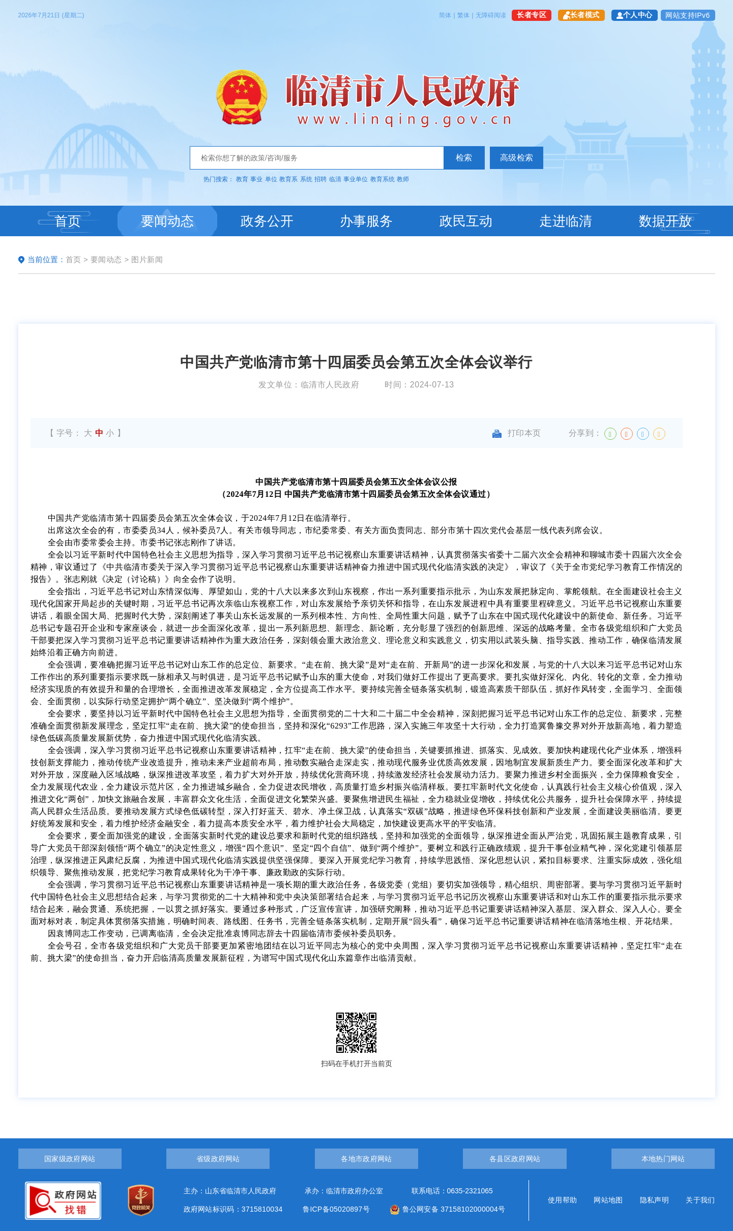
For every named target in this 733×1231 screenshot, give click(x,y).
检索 (464, 157)
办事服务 (366, 221)
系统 (306, 179)
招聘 (320, 179)
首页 (67, 221)
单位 (271, 179)
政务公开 (267, 221)
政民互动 (465, 221)
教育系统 (382, 179)
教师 (403, 179)
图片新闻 (147, 259)
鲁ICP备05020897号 (336, 1209)
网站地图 (608, 1200)
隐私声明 (654, 1200)
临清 (335, 179)
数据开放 (665, 221)
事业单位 (355, 179)
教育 (242, 179)
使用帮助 (562, 1200)
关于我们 (700, 1200)
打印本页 (516, 433)
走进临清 (565, 221)
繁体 (463, 15)
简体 (445, 15)
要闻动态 (167, 221)
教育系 (288, 179)
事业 (256, 179)
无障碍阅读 (491, 15)
